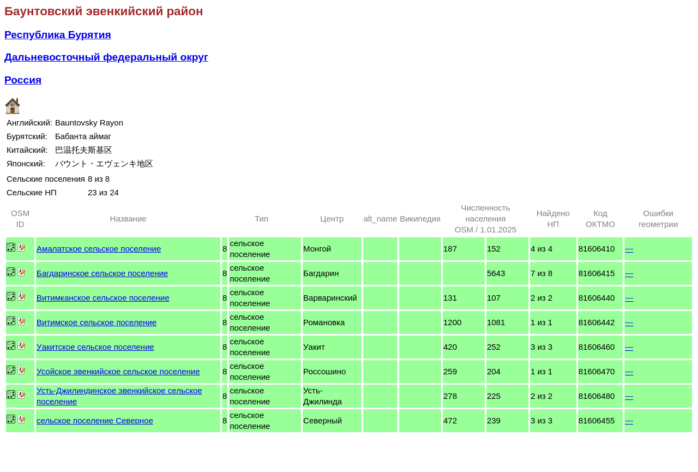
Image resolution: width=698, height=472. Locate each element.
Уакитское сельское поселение (95, 346)
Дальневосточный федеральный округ (106, 57)
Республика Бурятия (57, 34)
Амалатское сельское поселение (99, 248)
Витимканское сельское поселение (103, 297)
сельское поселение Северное (95, 420)
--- (629, 248)
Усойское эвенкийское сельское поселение (118, 371)
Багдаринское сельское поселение (102, 273)
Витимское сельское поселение (97, 322)
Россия (22, 80)
